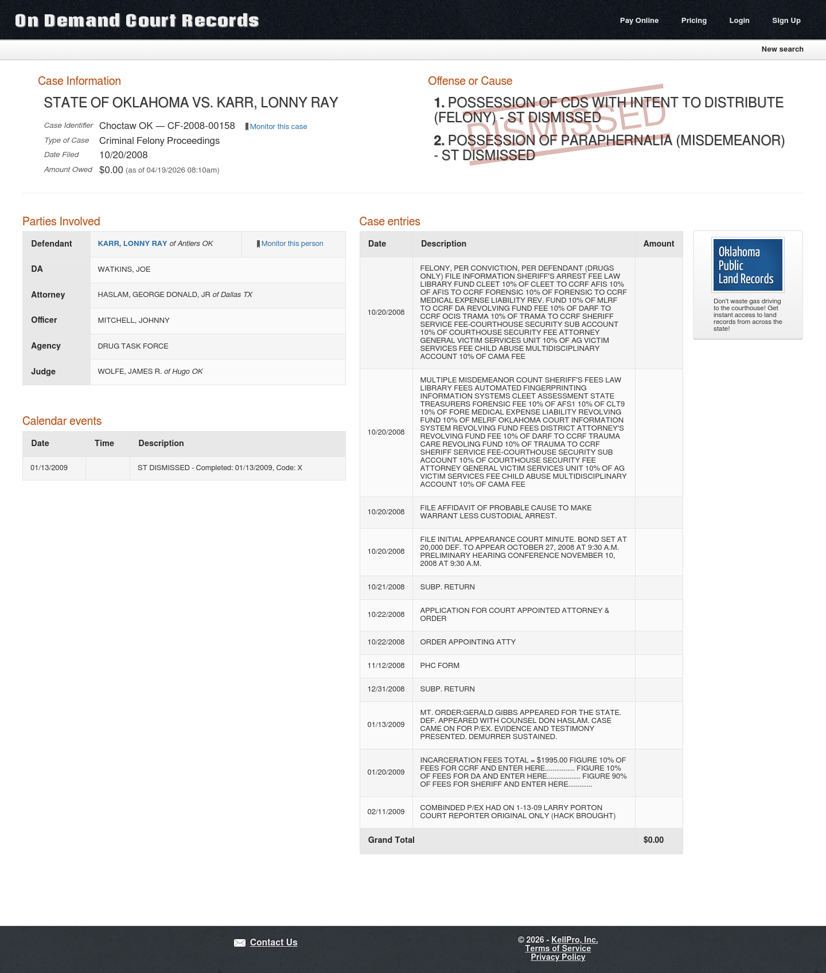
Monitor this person (293, 244)
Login (739, 21)
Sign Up (786, 21)
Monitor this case (278, 127)
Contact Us (274, 943)
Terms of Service (558, 949)
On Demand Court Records (137, 19)
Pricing (694, 21)
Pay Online (639, 21)
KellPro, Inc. (574, 940)
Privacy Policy (558, 958)
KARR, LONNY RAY (133, 244)
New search (782, 49)
